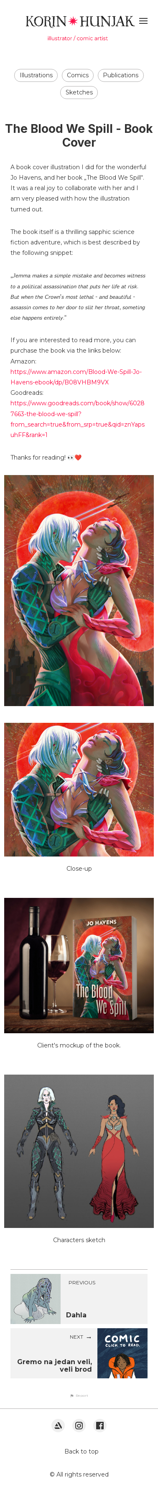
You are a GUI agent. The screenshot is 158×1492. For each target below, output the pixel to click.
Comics (78, 75)
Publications (120, 75)
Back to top (81, 1451)
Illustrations (36, 75)
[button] (79, 1395)
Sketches (79, 92)
